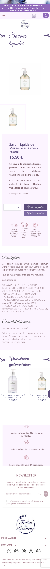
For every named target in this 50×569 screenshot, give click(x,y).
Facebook (9, 551)
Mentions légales (8, 563)
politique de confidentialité (18, 504)
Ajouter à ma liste (35, 213)
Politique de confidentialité (26, 563)
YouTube (24, 551)
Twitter (16, 551)
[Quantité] (12, 207)
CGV (3, 565)
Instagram (31, 551)
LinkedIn (38, 551)
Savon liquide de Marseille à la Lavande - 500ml (13, 396)
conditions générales (30, 501)
